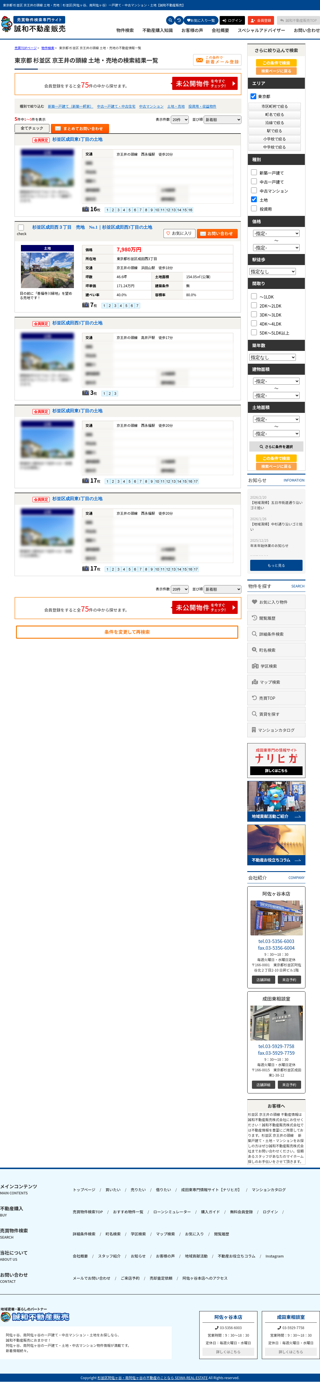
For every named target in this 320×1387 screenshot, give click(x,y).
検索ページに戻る (276, 71)
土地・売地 (176, 106)
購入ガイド (210, 1211)
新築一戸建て (267, 172)
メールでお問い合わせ (92, 1278)
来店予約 (289, 979)
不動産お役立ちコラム (236, 1256)
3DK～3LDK (266, 314)
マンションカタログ (269, 1189)
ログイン (270, 1211)
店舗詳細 (263, 979)
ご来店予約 (130, 1278)
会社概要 (220, 30)
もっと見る (276, 565)
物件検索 (125, 30)
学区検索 (138, 1234)
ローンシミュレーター (172, 1211)
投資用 (261, 208)
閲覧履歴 (221, 1234)
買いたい (112, 1189)
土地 (259, 199)
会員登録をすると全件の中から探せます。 (141, 83)
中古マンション (151, 106)
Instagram (275, 1256)
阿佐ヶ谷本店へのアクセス (204, 1278)
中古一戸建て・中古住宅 (116, 106)
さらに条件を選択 (276, 446)
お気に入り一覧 (201, 20)
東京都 (260, 96)
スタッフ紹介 (109, 1256)
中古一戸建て (267, 181)
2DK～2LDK (266, 305)
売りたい (138, 1189)
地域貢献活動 (196, 1256)
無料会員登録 (241, 1211)
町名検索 (113, 1234)
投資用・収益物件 (202, 106)
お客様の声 (192, 30)
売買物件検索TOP (88, 1211)
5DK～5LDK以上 (270, 332)
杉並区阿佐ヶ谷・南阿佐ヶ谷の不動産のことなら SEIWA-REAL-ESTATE (152, 1377)
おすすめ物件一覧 (128, 1211)
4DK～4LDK (266, 323)
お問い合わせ (307, 30)
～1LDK (262, 296)
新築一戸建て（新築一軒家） (70, 106)
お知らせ (138, 1256)
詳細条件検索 (84, 1234)
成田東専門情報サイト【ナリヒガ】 (211, 1189)
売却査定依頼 (161, 1278)
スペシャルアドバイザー (261, 30)
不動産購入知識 (157, 30)
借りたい (163, 1189)
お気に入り (194, 1234)
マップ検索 (165, 1234)
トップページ (84, 1189)
